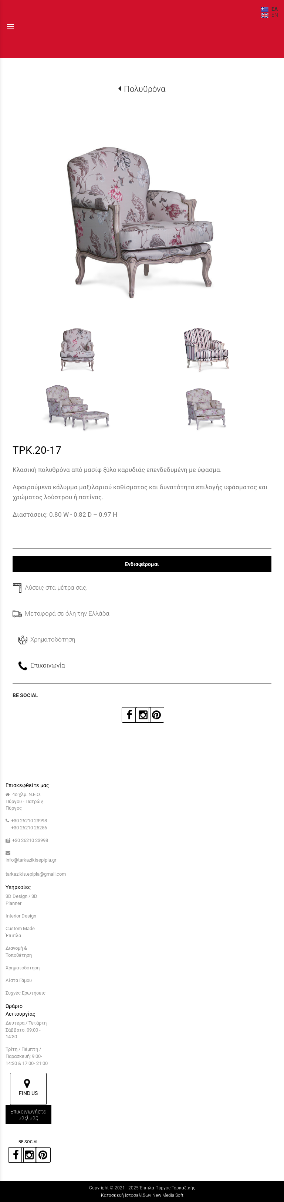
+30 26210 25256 (29, 827)
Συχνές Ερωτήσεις (25, 993)
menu (10, 26)
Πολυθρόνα (144, 89)
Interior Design (21, 916)
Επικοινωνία (47, 665)
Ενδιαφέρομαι (142, 564)
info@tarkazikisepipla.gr (31, 860)
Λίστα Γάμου (19, 980)
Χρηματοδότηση (23, 967)
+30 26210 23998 (29, 820)
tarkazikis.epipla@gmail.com (36, 874)
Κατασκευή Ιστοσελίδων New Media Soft (142, 1195)
